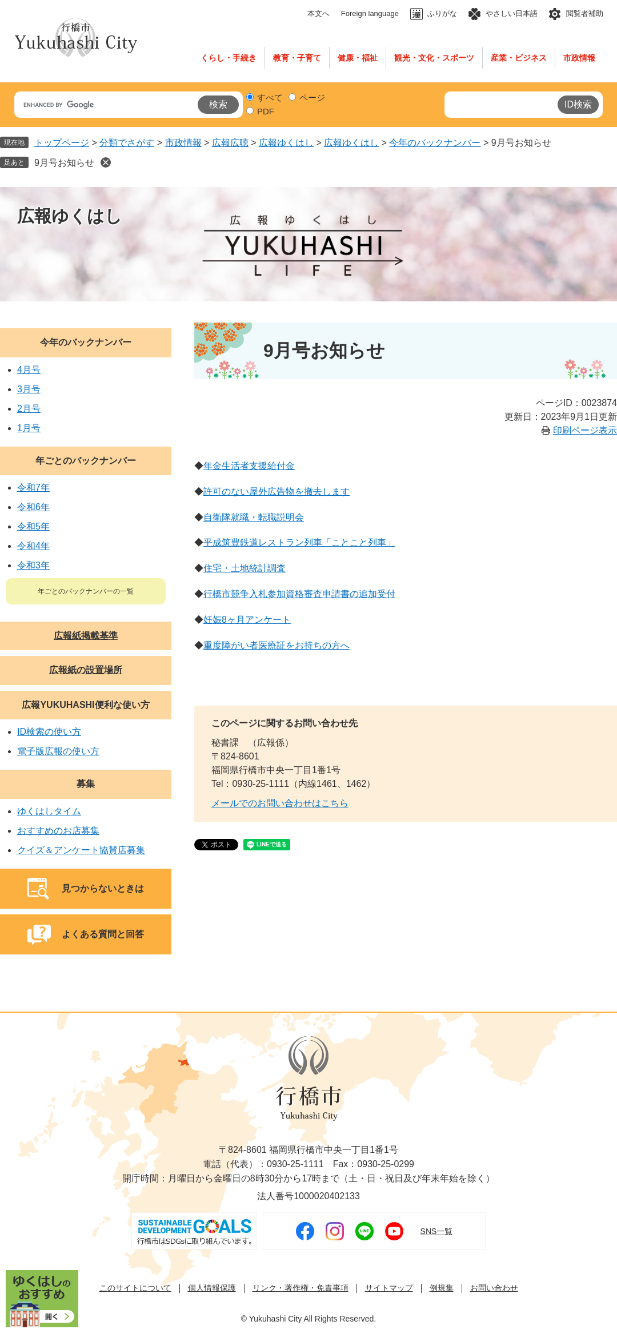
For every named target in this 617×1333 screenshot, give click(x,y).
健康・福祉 (358, 57)
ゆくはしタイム (49, 811)
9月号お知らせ (64, 163)
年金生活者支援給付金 (249, 466)
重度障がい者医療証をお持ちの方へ (276, 645)
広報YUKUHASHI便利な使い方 (85, 705)
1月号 (29, 428)
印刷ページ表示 (585, 430)
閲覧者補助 (584, 13)
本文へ (318, 13)
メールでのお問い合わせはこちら (279, 803)
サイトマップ (389, 1288)
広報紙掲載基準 (86, 635)
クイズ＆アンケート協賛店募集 (81, 850)
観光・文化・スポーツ (434, 57)
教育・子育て (297, 57)
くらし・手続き (229, 57)
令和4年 (33, 546)
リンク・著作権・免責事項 (300, 1288)
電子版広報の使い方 (58, 751)
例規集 (442, 1288)
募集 (86, 784)
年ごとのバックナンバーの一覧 (86, 591)
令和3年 (33, 565)
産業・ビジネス (519, 57)
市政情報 (579, 57)
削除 (106, 162)
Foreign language (370, 13)
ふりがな (442, 13)
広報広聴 (230, 143)
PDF (265, 111)
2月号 (29, 408)
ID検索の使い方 (49, 732)
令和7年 (33, 487)
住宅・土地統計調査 (244, 568)
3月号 (29, 389)
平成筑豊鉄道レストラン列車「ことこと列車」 (299, 542)
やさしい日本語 (512, 13)
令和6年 (33, 507)
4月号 (29, 370)
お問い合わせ (494, 1288)
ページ (312, 97)
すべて (270, 97)
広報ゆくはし (286, 143)
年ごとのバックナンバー (85, 460)
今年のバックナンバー (434, 143)
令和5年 (33, 526)
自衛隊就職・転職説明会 (253, 517)
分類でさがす (126, 143)
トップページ (61, 143)
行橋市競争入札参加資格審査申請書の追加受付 (299, 594)
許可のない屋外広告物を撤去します (276, 491)
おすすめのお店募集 (58, 830)
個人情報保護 (212, 1288)
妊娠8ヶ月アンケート (247, 619)
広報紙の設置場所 (85, 670)
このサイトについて (135, 1288)
